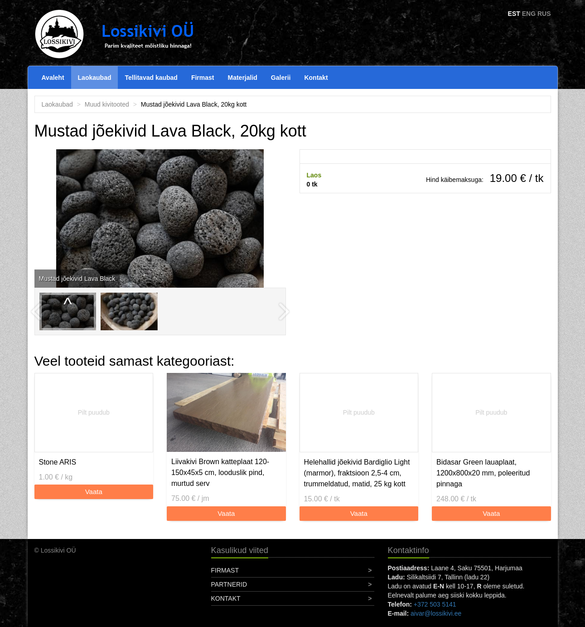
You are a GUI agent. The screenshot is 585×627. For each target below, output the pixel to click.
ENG (529, 13)
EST (514, 13)
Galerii (281, 77)
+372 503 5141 (435, 604)
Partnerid (229, 584)
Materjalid (242, 77)
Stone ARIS (58, 462)
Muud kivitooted (107, 104)
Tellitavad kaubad (151, 77)
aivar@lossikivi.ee (436, 613)
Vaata (93, 491)
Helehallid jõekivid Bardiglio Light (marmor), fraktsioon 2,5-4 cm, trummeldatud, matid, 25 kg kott (357, 473)
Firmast (202, 77)
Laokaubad (94, 77)
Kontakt (316, 77)
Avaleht (53, 77)
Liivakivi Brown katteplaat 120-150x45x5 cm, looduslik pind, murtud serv (220, 472)
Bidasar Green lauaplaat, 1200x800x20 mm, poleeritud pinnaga (483, 473)
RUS (544, 13)
